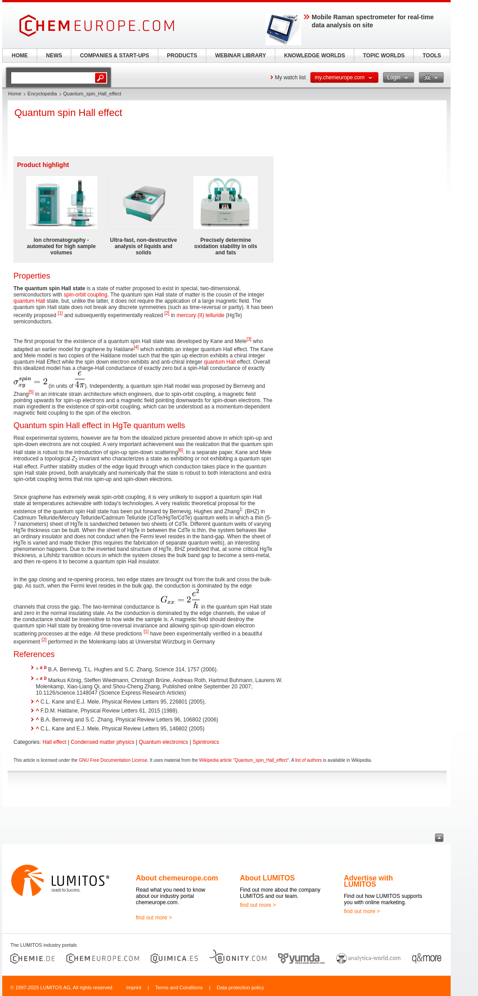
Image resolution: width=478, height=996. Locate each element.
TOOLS (431, 55)
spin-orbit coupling (85, 295)
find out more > (154, 917)
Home (14, 93)
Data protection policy (240, 987)
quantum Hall (29, 301)
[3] (249, 339)
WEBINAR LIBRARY (240, 55)
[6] (180, 450)
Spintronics (205, 742)
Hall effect (54, 742)
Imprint (133, 987)
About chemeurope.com (177, 878)
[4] (136, 347)
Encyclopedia (41, 93)
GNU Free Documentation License (113, 760)
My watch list (290, 77)
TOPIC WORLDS (383, 55)
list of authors (308, 760)
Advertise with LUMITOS (368, 881)
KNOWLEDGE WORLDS (314, 55)
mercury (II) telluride (201, 315)
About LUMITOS (267, 878)
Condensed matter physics (103, 742)
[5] (31, 392)
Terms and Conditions (179, 987)
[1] (60, 313)
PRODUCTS (182, 55)
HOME (20, 55)
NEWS (54, 55)
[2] (167, 313)
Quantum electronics (163, 742)
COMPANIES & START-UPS (114, 55)
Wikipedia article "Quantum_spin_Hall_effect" (244, 760)
